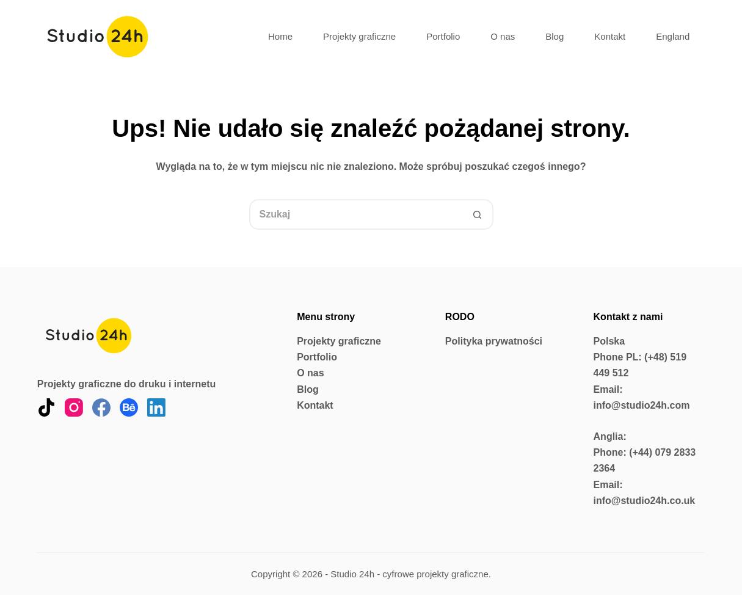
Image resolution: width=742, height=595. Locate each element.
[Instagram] (74, 407)
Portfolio (443, 36)
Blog (554, 36)
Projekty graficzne (359, 36)
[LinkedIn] (156, 407)
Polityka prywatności (493, 341)
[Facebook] (101, 407)
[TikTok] (46, 407)
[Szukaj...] (356, 214)
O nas (502, 36)
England (672, 36)
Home (280, 36)
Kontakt (609, 36)
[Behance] (129, 407)
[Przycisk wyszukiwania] (478, 214)
